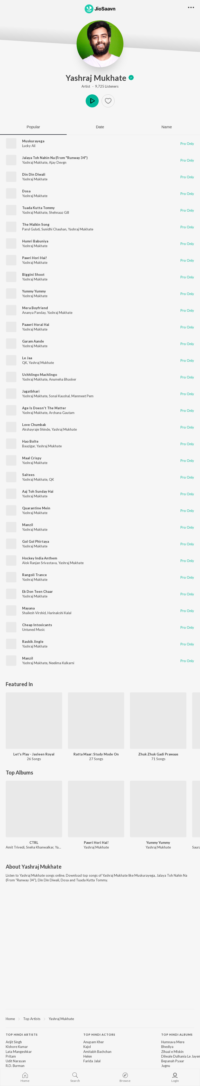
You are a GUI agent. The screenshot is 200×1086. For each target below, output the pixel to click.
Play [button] (92, 100)
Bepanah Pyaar (172, 1061)
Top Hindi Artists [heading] (22, 1034)
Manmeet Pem (82, 396)
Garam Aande (33, 341)
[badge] (131, 77)
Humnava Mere (172, 1042)
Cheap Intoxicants (37, 625)
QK (24, 363)
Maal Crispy (31, 458)
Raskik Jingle (32, 641)
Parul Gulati (31, 229)
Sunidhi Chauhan (53, 229)
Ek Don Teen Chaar (37, 591)
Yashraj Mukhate (100, 77)
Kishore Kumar (17, 1047)
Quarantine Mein (36, 508)
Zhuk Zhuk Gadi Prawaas (158, 754)
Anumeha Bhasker (62, 379)
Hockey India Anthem (39, 558)
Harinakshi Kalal (59, 613)
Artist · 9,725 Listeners (100, 86)
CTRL (33, 842)
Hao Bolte (30, 441)
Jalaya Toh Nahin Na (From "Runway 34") (55, 158)
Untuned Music (33, 629)
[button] (191, 8)
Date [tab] (100, 127)
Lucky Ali (28, 146)
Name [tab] (166, 127)
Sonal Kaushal (59, 396)
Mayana (28, 608)
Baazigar (28, 446)
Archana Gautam (61, 413)
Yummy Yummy (34, 291)
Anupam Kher (93, 1042)
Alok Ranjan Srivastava (39, 563)
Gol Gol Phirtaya (35, 541)
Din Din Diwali (33, 174)
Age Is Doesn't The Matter (44, 408)
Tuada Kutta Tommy (38, 208)
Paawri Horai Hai (35, 324)
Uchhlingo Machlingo (39, 375)
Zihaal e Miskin (172, 1052)
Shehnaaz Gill (59, 212)
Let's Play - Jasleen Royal (33, 754)
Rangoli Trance (34, 575)
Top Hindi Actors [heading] (99, 1034)
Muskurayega (33, 141)
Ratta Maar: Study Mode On (96, 754)
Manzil (27, 525)
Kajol (87, 1047)
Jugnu (165, 1066)
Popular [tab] (33, 127)
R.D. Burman (15, 1066)
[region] (100, 1018)
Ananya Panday (34, 312)
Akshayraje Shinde (36, 429)
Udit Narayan (16, 1061)
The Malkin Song (35, 224)
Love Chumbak (34, 425)
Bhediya (167, 1047)
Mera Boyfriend (35, 308)
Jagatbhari (31, 391)
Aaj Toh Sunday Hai (37, 491)
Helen (87, 1056)
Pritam (11, 1056)
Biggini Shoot (33, 274)
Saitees (28, 475)
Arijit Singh (14, 1042)
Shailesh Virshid (34, 613)
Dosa (26, 191)
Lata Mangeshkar (19, 1052)
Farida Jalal (92, 1061)
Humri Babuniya (35, 241)
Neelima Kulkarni (61, 663)
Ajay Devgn (57, 162)
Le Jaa (27, 358)
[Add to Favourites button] (108, 100)
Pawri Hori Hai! (34, 258)
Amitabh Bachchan (97, 1052)
